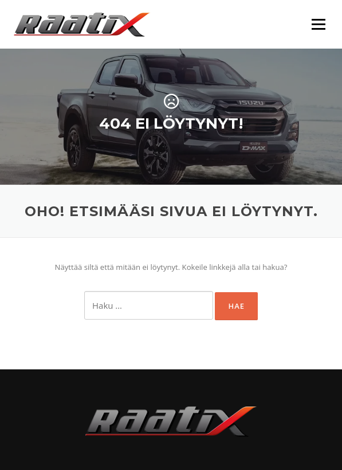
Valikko (318, 24)
